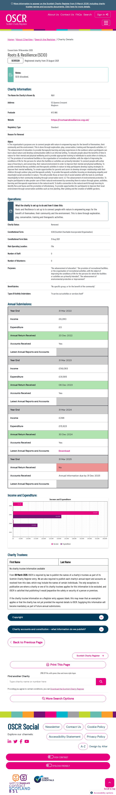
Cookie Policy (96, 727)
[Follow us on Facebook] (21, 741)
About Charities (24, 39)
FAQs (79, 14)
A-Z (83, 746)
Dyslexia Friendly (58, 765)
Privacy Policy (96, 736)
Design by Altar (98, 746)
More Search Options (58, 698)
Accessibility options (103, 793)
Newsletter (52, 727)
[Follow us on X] (15, 741)
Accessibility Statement (65, 736)
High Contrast (58, 757)
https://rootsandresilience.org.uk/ (70, 119)
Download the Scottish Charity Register (67, 689)
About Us (53, 14)
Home (11, 39)
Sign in (102, 14)
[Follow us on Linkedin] (9, 741)
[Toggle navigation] (106, 23)
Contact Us (67, 14)
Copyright (17, 617)
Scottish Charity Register (90, 655)
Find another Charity (19, 676)
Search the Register (45, 39)
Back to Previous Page (26, 642)
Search (87, 14)
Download (64, 450)
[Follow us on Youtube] (26, 741)
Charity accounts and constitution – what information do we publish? (49, 629)
